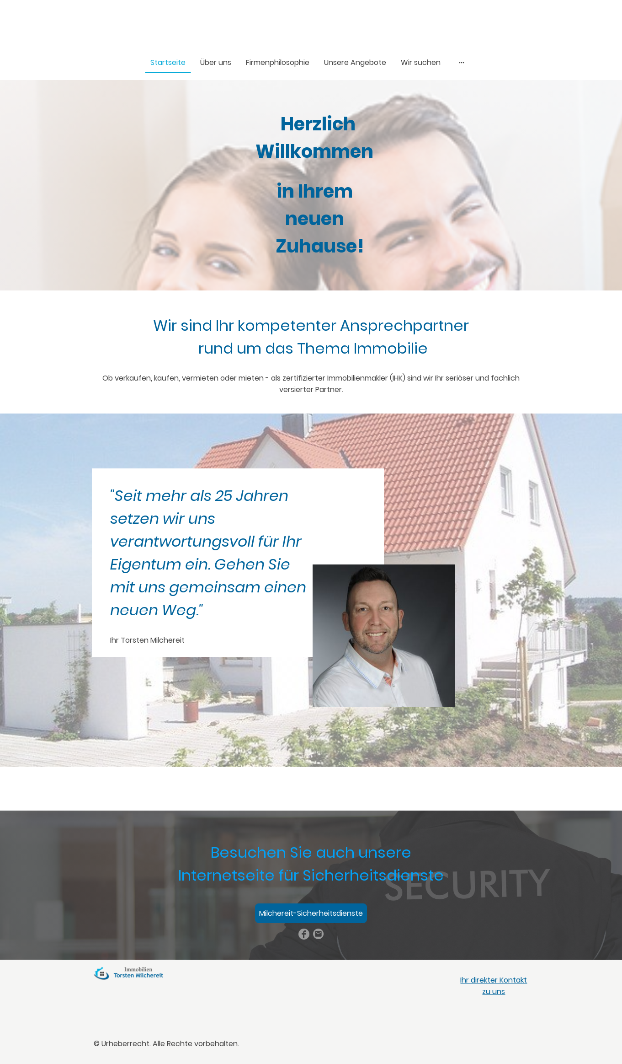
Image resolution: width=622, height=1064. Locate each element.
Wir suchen (421, 62)
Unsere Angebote (355, 62)
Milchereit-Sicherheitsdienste (311, 913)
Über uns (215, 62)
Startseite (168, 62)
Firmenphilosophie (277, 62)
